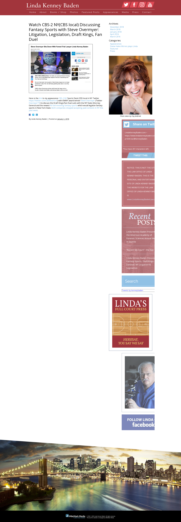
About (43, 12)
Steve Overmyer (88, 100)
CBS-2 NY (62, 98)
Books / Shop (58, 12)
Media (125, 12)
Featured (114, 48)
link (40, 98)
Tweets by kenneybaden (148, 290)
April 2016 (114, 34)
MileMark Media (110, 517)
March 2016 (115, 36)
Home (32, 12)
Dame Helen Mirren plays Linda (124, 46)
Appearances (110, 12)
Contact (147, 12)
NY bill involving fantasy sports (63, 105)
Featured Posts (91, 12)
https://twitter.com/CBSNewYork (43, 100)
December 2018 (117, 27)
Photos (74, 12)
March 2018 (115, 29)
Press (135, 12)
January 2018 (116, 32)
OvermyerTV (34, 103)
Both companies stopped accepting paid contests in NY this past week (66, 109)
